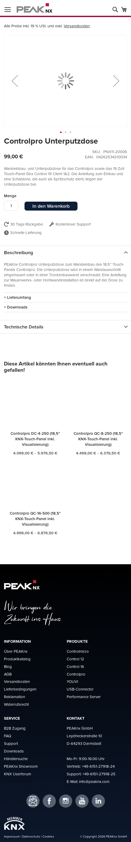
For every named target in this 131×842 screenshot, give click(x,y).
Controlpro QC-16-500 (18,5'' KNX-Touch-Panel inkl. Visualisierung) (35, 518)
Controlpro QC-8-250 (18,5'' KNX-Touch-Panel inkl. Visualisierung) (98, 439)
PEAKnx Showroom (21, 766)
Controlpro (76, 674)
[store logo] (34, 8)
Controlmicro (78, 651)
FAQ (7, 736)
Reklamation (14, 696)
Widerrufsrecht (16, 704)
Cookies (48, 836)
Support (11, 743)
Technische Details (23, 326)
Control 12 (75, 659)
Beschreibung (18, 252)
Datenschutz (31, 836)
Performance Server (84, 696)
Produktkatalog (17, 659)
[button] (14, 81)
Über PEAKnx (15, 651)
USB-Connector (80, 689)
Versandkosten (77, 26)
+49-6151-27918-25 (99, 774)
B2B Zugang (15, 728)
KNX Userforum (17, 774)
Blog (8, 666)
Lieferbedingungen (20, 689)
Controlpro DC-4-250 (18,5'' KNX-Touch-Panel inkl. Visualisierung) (35, 439)
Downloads (14, 751)
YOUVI (72, 681)
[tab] (65, 252)
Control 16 (75, 666)
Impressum (12, 836)
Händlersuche (16, 758)
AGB (8, 674)
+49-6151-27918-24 (98, 766)
